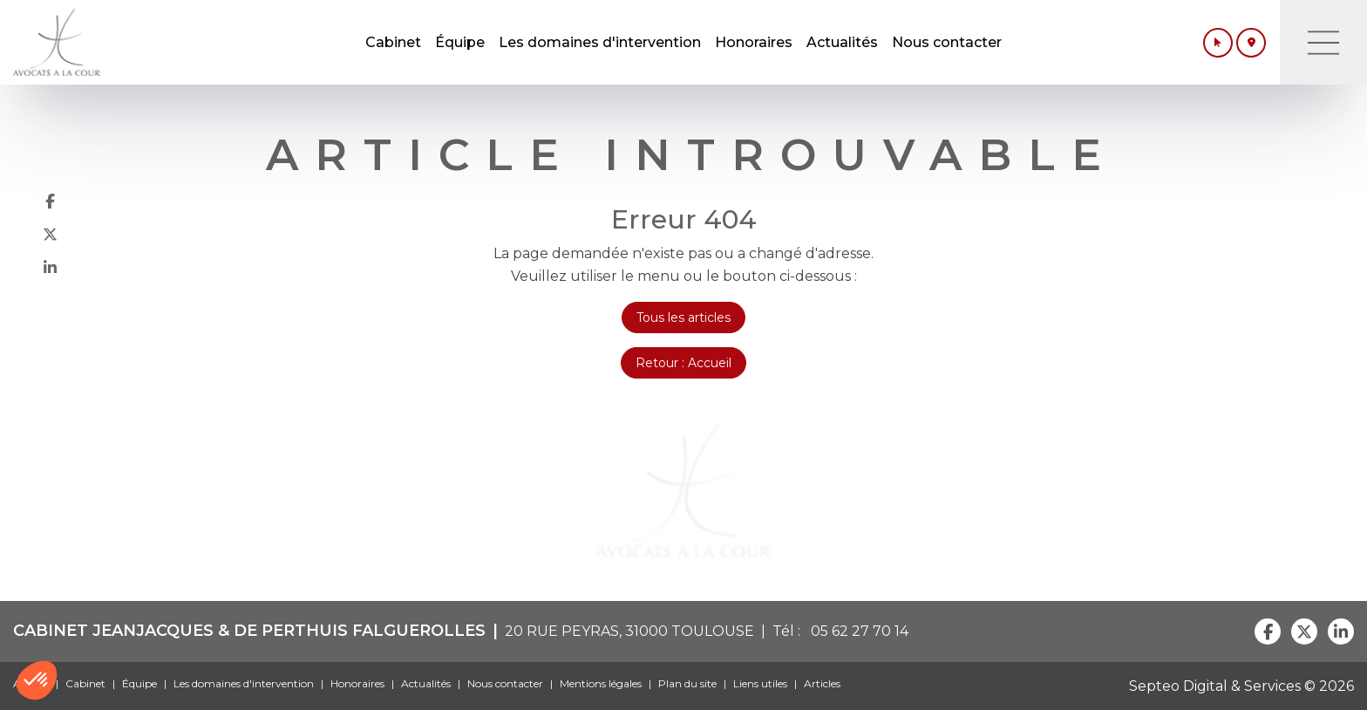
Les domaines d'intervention (600, 42)
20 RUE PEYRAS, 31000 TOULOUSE (629, 631)
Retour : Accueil (683, 363)
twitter (50, 234)
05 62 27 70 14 (856, 631)
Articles (822, 683)
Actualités (842, 42)
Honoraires (753, 42)
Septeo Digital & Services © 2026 (1241, 686)
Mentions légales (601, 683)
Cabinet (393, 42)
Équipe (460, 42)
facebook (50, 200)
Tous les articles (683, 317)
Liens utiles (760, 683)
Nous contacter (947, 42)
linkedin (50, 267)
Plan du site (687, 683)
